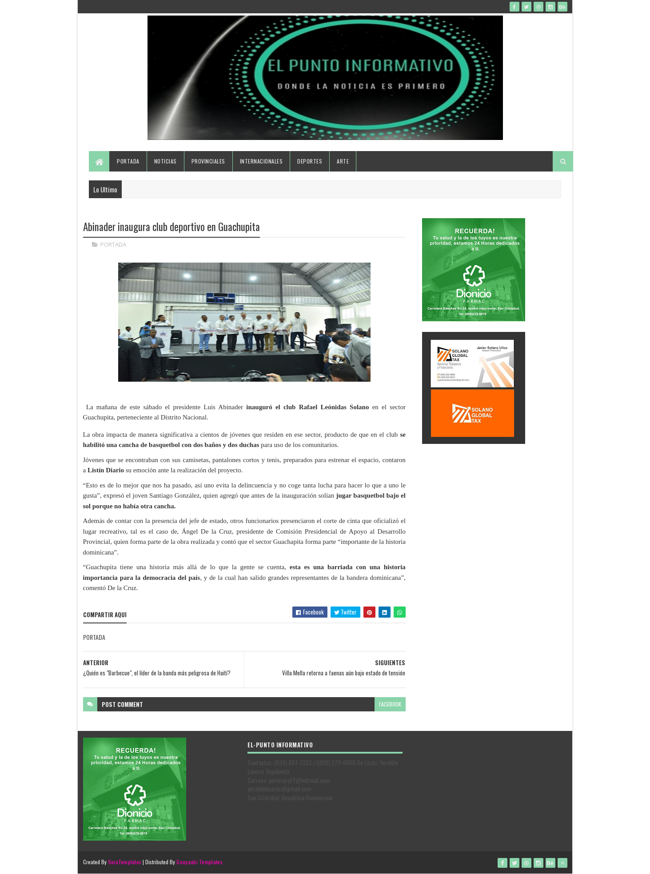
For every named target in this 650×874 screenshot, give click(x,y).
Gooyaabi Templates (199, 862)
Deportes (309, 161)
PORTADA (113, 244)
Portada (128, 161)
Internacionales (261, 161)
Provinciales (208, 161)
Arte (343, 161)
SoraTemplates (125, 862)
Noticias (165, 161)
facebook (390, 704)
